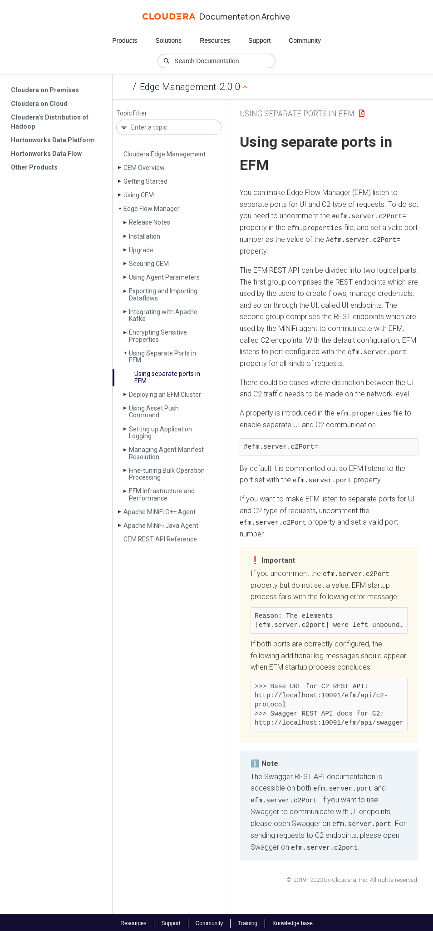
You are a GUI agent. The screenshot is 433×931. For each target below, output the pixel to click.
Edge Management (178, 86)
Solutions (169, 40)
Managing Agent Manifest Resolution (166, 453)
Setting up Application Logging (160, 432)
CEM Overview (144, 167)
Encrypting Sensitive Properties (158, 336)
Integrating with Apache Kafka (163, 315)
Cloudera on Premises (45, 90)
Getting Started (145, 181)
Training (247, 921)
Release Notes (149, 222)
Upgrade (141, 250)
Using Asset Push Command (154, 412)
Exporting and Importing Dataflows (163, 294)
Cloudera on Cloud (39, 103)
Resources (215, 40)
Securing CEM (149, 263)
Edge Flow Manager (151, 208)
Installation (144, 236)
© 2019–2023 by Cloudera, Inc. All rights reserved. (352, 877)
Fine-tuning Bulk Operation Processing (167, 474)
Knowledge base (292, 921)
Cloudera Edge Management (164, 154)
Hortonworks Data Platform (53, 140)
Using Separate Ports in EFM (162, 357)
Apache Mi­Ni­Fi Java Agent (160, 525)
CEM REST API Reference (160, 539)
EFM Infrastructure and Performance (162, 494)
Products (124, 40)
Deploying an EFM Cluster (165, 394)
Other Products (34, 167)
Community (305, 40)
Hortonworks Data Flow (46, 153)
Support (259, 40)
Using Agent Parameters (164, 277)
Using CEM (138, 195)
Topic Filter (131, 113)
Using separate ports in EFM (167, 377)
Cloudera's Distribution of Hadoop (50, 122)
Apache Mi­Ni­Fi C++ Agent (159, 512)
